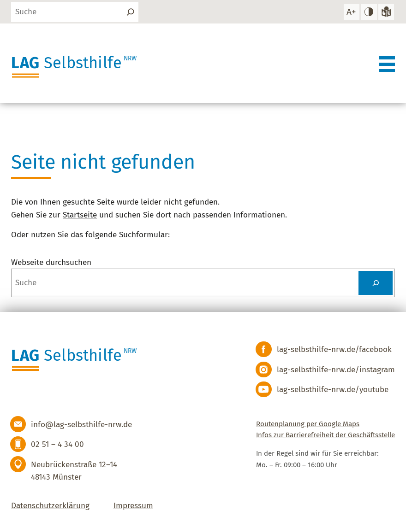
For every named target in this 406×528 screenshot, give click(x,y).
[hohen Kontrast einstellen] (368, 12)
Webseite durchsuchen (51, 262)
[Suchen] (130, 12)
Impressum (133, 505)
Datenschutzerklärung (50, 505)
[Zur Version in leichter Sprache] (386, 12)
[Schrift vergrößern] (351, 12)
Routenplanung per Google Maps (307, 424)
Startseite (80, 215)
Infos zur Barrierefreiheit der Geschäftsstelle (325, 435)
